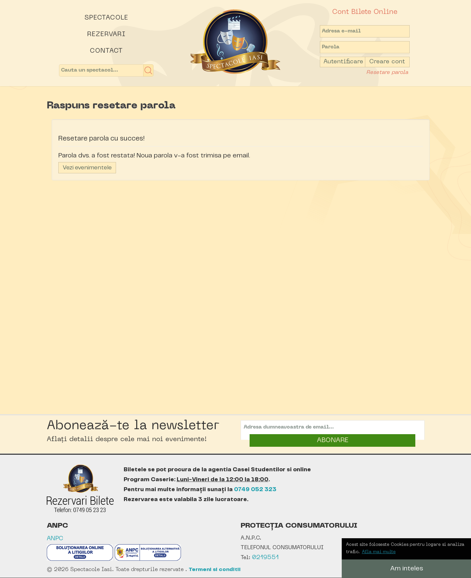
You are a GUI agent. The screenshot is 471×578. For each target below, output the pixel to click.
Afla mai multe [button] (379, 552)
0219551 (265, 557)
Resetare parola (387, 72)
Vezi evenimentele (87, 168)
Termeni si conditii (215, 569)
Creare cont (387, 62)
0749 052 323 (255, 489)
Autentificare (343, 62)
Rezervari (106, 34)
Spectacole (106, 18)
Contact (106, 51)
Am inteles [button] (406, 568)
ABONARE (332, 440)
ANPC (55, 539)
